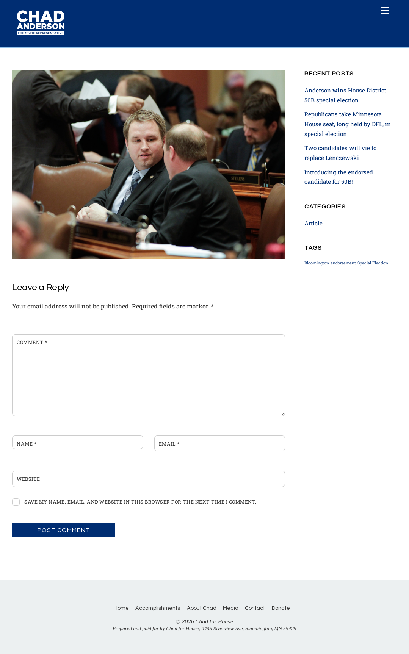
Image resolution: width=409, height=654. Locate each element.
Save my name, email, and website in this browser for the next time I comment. (140, 502)
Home (121, 608)
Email (169, 444)
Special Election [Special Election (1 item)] (372, 263)
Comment (32, 342)
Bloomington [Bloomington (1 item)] (316, 263)
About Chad (201, 608)
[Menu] (385, 10)
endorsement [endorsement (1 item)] (343, 263)
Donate (281, 608)
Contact (255, 608)
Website (28, 479)
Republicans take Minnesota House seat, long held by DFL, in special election (347, 123)
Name (26, 444)
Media (230, 608)
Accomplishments (157, 608)
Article (313, 223)
